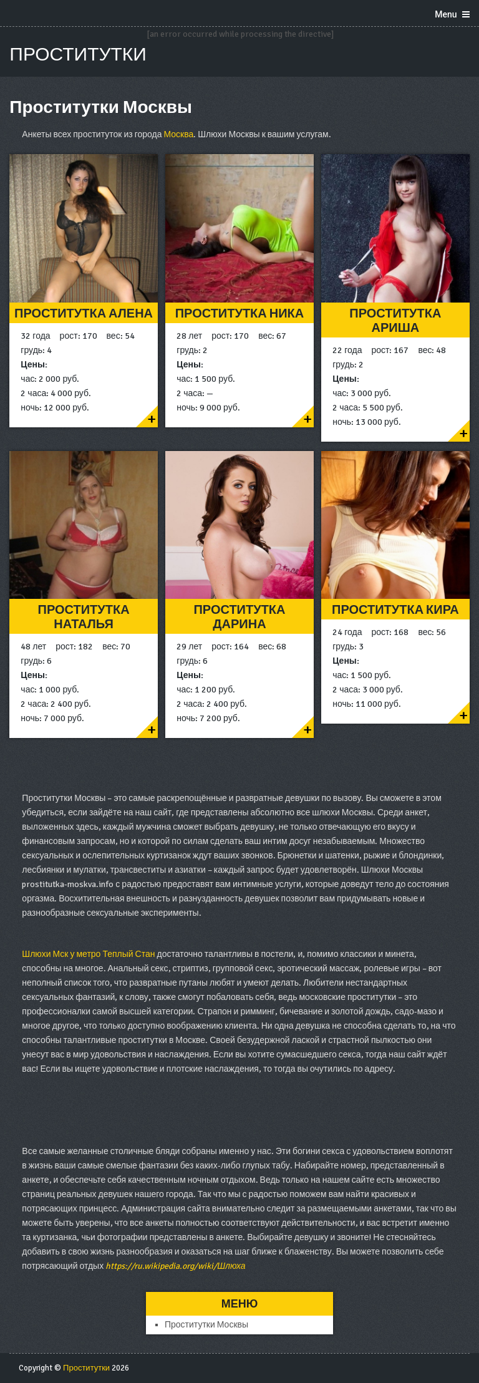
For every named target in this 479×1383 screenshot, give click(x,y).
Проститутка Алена (83, 313)
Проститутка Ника (239, 313)
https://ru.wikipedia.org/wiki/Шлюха (175, 1266)
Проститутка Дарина (239, 617)
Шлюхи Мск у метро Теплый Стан (88, 954)
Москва (178, 134)
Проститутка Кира (395, 610)
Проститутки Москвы (206, 1324)
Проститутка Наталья (84, 617)
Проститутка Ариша (395, 321)
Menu (446, 14)
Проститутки (78, 54)
